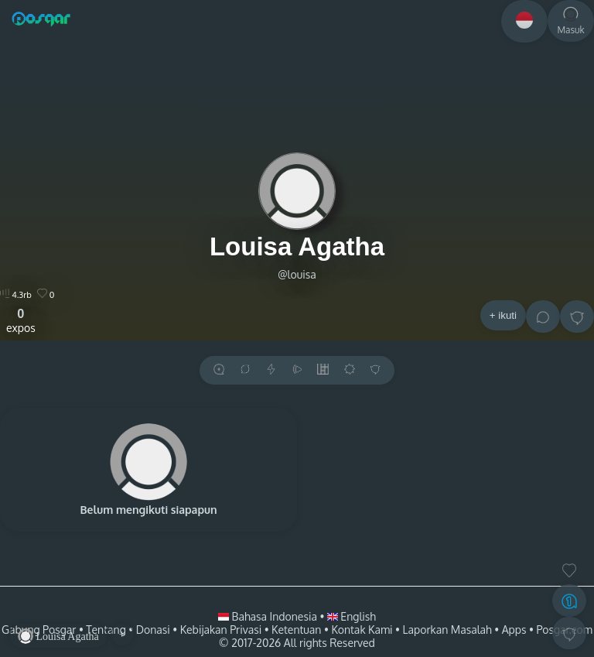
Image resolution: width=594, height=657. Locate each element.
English (351, 616)
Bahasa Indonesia (268, 616)
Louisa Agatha (297, 246)
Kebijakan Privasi (220, 629)
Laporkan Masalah (447, 629)
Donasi (153, 629)
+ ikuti (503, 315)
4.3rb (16, 294)
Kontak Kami (361, 629)
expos (21, 320)
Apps (514, 629)
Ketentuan (296, 629)
